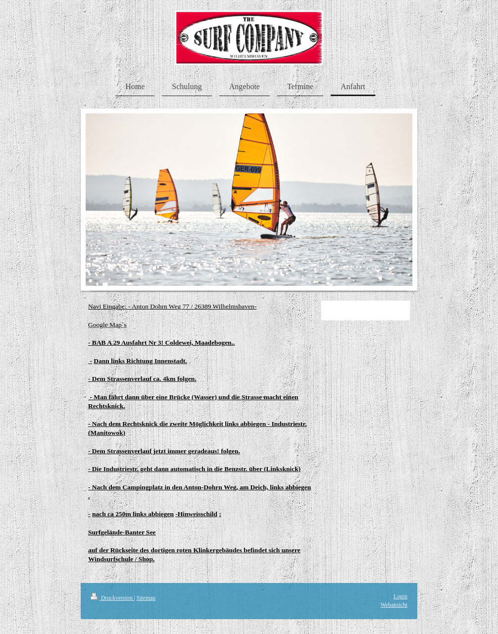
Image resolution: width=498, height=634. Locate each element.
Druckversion (112, 598)
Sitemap (146, 598)
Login (400, 596)
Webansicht (394, 605)
